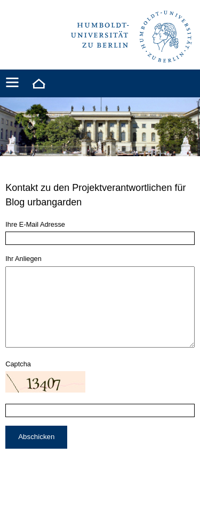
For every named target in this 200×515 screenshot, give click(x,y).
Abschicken (36, 453)
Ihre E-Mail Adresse (35, 224)
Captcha (18, 380)
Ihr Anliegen (23, 259)
